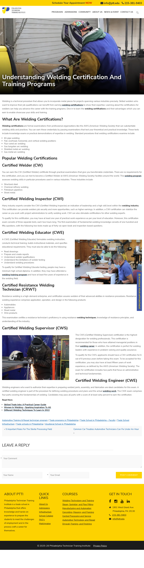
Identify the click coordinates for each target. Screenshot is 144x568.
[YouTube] (123, 501)
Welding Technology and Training (78, 500)
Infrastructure (45, 512)
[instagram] (116, 501)
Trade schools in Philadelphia (29, 424)
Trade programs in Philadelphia (63, 420)
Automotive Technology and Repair (78, 520)
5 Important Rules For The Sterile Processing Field (29, 429)
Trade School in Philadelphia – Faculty (97, 420)
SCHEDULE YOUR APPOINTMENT (139, 291)
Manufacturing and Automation (76, 508)
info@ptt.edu (111, 3)
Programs (57, 12)
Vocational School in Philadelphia (60, 424)
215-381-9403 (133, 3)
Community (85, 12)
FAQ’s (42, 519)
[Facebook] (111, 501)
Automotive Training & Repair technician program (25, 420)
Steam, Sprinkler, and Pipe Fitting (77, 504)
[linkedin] (129, 501)
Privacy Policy (100, 545)
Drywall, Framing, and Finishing (77, 524)
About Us (43, 504)
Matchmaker (45, 523)
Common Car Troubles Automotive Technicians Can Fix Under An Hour (106, 429)
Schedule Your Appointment (72, 3)
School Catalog (46, 515)
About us (97, 12)
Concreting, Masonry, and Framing (78, 512)
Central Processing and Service (76, 516)
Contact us (126, 12)
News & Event (111, 12)
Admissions (71, 12)
